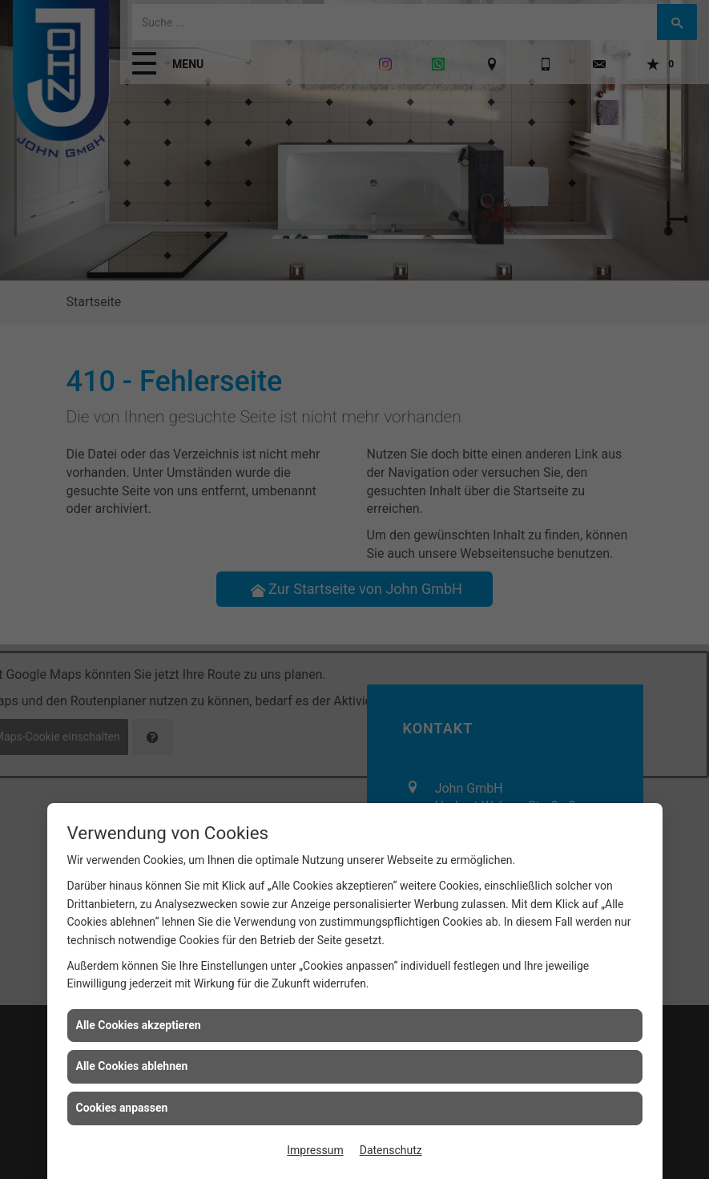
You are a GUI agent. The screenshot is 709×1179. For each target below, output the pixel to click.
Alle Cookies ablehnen (132, 1066)
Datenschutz (391, 1150)
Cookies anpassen (122, 1107)
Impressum (315, 1150)
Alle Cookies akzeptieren (138, 1025)
